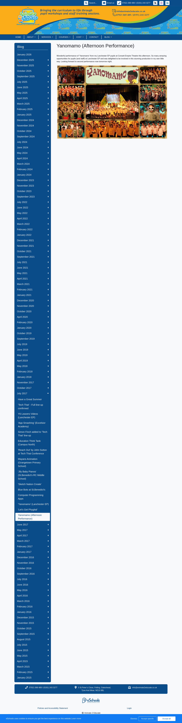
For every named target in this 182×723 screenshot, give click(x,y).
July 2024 (33, 142)
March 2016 (33, 601)
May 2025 (33, 92)
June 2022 (33, 207)
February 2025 (33, 109)
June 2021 (33, 267)
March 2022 (33, 224)
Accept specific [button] (147, 719)
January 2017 (33, 552)
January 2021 (33, 295)
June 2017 (33, 524)
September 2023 (33, 196)
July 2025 (33, 82)
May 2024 (33, 153)
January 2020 (33, 328)
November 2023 (33, 185)
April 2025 (33, 98)
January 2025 (33, 114)
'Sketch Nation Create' (30, 484)
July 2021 (33, 262)
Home (18, 37)
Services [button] (46, 37)
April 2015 (33, 661)
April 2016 (33, 595)
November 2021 (33, 246)
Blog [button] (107, 37)
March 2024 (33, 164)
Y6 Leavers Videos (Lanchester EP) (28, 416)
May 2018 (33, 366)
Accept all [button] (166, 719)
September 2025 (33, 76)
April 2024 (33, 158)
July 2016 (33, 579)
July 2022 (33, 202)
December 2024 (33, 120)
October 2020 (33, 311)
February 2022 (33, 229)
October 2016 (33, 568)
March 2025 (33, 103)
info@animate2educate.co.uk (144, 688)
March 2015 (33, 666)
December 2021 (33, 240)
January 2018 (33, 377)
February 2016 (33, 606)
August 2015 (33, 639)
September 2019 (33, 338)
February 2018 (33, 371)
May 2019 (33, 355)
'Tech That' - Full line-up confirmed (30, 407)
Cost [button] (79, 37)
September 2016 (33, 573)
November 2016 (33, 563)
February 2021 (33, 289)
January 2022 (33, 235)
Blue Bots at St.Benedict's (31, 489)
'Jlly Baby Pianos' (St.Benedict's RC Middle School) (31, 475)
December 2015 (33, 617)
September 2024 (33, 136)
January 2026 (24, 54)
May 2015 (33, 655)
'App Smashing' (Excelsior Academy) (31, 425)
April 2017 (33, 535)
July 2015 (33, 645)
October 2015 (33, 628)
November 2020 (33, 306)
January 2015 (33, 677)
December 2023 (33, 180)
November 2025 (33, 65)
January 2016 (33, 612)
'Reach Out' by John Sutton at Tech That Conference (32, 452)
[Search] (94, 3)
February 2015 (33, 672)
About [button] (30, 37)
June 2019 (33, 349)
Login (129, 708)
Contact (93, 37)
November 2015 (33, 623)
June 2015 (33, 650)
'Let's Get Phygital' (27, 509)
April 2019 (33, 360)
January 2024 (33, 174)
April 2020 (33, 317)
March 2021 (33, 284)
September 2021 (33, 256)
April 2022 (33, 218)
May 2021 (33, 273)
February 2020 (33, 322)
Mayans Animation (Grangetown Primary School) (29, 462)
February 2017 (33, 546)
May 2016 (33, 590)
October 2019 (33, 333)
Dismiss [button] (133, 719)
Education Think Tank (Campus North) (29, 443)
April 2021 (33, 278)
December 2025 (33, 60)
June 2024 (33, 147)
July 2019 (33, 344)
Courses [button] (64, 37)
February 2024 (33, 169)
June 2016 (33, 584)
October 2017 (33, 388)
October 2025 (33, 71)
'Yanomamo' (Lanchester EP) (33, 504)
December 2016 (33, 557)
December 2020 (33, 300)
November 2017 (33, 382)
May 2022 (33, 213)
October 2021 (33, 251)
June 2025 (33, 87)
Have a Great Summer (30, 399)
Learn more (76, 719)
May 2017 (33, 530)
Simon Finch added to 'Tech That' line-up (32, 434)
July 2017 (33, 393)
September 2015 (33, 634)
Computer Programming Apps (30, 497)
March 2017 (33, 541)
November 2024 (33, 125)
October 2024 (33, 131)
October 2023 (33, 191)
